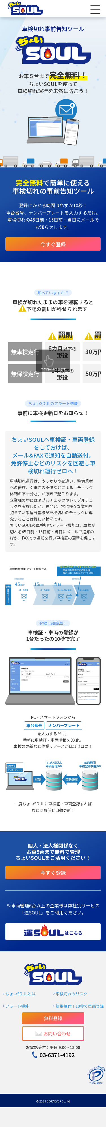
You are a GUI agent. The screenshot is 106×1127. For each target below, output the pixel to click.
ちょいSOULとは (20, 993)
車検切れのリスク (71, 993)
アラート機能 (17, 1006)
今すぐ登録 (53, 244)
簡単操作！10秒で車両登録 (80, 1006)
